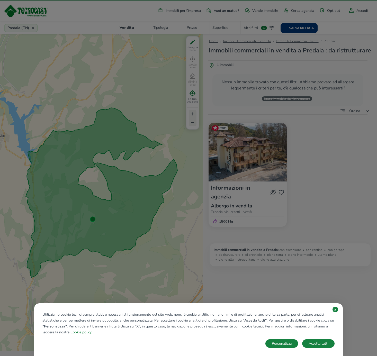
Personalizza (282, 343)
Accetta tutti (318, 343)
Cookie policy (80, 332)
